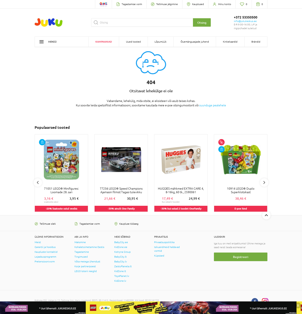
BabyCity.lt (120, 256)
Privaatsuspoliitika (164, 242)
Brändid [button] (255, 41)
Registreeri (240, 257)
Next (264, 182)
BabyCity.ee (121, 242)
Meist (38, 242)
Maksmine (80, 242)
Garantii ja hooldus (45, 247)
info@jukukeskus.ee (245, 21)
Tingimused (81, 256)
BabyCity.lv (120, 261)
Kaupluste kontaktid (46, 251)
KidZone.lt (120, 271)
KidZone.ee (120, 247)
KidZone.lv (120, 280)
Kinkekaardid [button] (230, 41)
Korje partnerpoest (85, 266)
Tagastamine (81, 251)
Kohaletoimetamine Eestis (89, 247)
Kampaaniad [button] (103, 41)
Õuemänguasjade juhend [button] (195, 41)
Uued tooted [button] (133, 41)
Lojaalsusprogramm (45, 256)
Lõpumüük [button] (161, 41)
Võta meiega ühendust (87, 261)
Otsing (201, 22)
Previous (38, 182)
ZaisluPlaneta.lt (123, 266)
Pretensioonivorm (45, 261)
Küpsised (159, 255)
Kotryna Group (122, 251)
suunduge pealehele (212, 105)
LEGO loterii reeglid (85, 271)
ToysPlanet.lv (121, 276)
